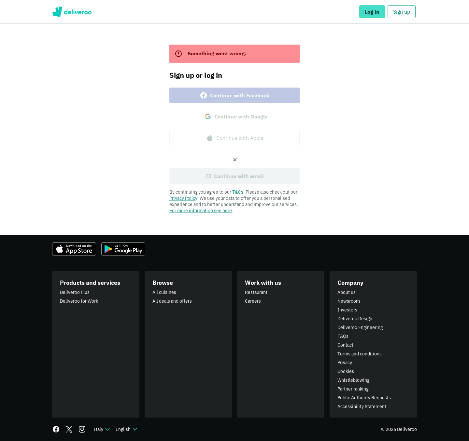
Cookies (345, 371)
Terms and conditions (359, 354)
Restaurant (256, 292)
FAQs (342, 336)
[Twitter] (69, 429)
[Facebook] (56, 429)
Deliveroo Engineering (360, 327)
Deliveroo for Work (79, 301)
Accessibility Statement (361, 406)
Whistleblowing (353, 380)
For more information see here (200, 211)
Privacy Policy (183, 198)
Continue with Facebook (234, 95)
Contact (345, 345)
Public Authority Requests (364, 398)
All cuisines (164, 292)
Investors (347, 310)
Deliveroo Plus (75, 292)
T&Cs (237, 192)
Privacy (344, 362)
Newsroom (348, 301)
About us (346, 292)
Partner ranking (352, 389)
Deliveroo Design (354, 319)
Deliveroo (72, 12)
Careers (253, 301)
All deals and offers (172, 301)
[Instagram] (82, 429)
